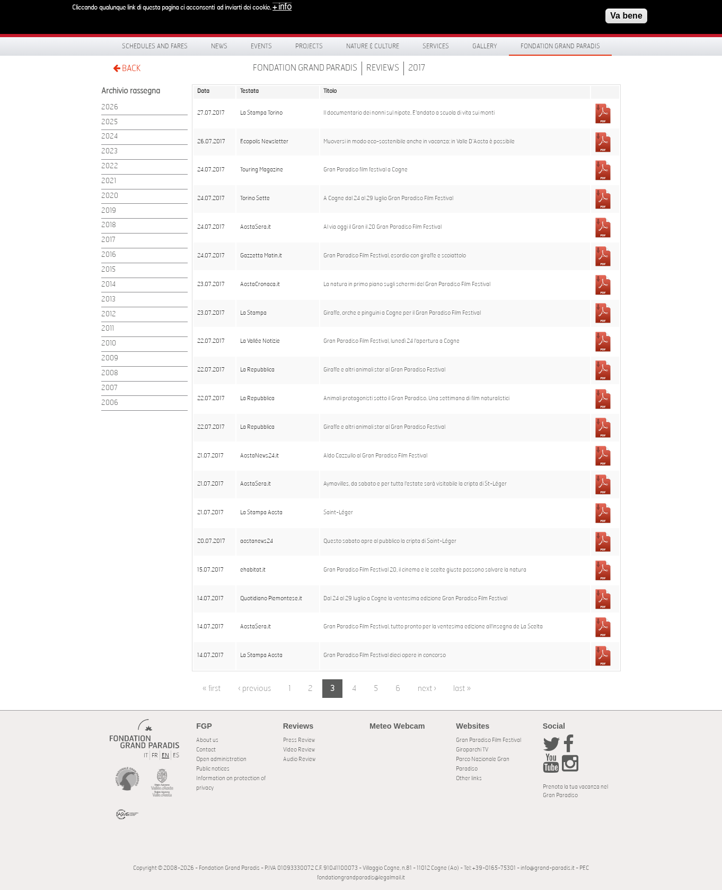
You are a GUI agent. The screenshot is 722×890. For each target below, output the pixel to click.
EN (165, 755)
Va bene (626, 13)
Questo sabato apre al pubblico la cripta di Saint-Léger (389, 541)
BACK (126, 68)
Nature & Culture (372, 46)
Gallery (484, 46)
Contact (206, 750)
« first (211, 689)
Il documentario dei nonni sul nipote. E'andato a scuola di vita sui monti (409, 113)
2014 (108, 284)
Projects (309, 46)
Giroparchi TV (472, 750)
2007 (109, 388)
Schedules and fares (155, 46)
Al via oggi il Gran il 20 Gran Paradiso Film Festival (382, 227)
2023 (109, 151)
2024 (109, 136)
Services (435, 46)
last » (462, 689)
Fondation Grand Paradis (560, 46)
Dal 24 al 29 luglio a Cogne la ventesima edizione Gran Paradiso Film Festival (415, 598)
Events (261, 46)
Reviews (382, 68)
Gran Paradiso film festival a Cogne (365, 169)
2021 (108, 181)
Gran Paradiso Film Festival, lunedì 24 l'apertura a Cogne (391, 341)
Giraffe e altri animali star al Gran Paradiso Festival (384, 370)
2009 (109, 358)
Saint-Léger (338, 512)
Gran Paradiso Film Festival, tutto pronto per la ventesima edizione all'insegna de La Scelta (433, 626)
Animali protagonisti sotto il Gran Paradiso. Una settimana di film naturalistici (416, 398)
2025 (109, 122)
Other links (469, 778)
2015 (108, 269)
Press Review (299, 740)
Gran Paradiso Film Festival (488, 740)
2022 (109, 166)
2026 (109, 107)
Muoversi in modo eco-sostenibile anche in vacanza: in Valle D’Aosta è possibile (419, 141)
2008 (109, 373)
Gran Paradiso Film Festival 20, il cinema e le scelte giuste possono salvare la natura (424, 570)
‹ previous (254, 689)
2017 (417, 68)
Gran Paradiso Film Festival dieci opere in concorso (384, 655)
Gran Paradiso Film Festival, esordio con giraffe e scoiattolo (394, 255)
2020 (109, 196)
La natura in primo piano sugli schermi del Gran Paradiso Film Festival (406, 284)
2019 (108, 211)
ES (176, 755)
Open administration (221, 759)
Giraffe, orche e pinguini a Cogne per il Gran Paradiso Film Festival (402, 313)
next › (427, 689)
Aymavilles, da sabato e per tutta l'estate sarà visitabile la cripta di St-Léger (415, 484)
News (219, 46)
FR (155, 755)
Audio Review (299, 759)
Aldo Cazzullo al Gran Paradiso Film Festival (375, 456)
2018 (108, 225)
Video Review (299, 750)
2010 (108, 343)
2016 (108, 255)
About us (207, 740)
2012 (108, 314)
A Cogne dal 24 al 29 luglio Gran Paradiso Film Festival (388, 198)
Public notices (213, 769)
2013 (108, 299)
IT (146, 755)
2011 (107, 328)
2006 (109, 403)
